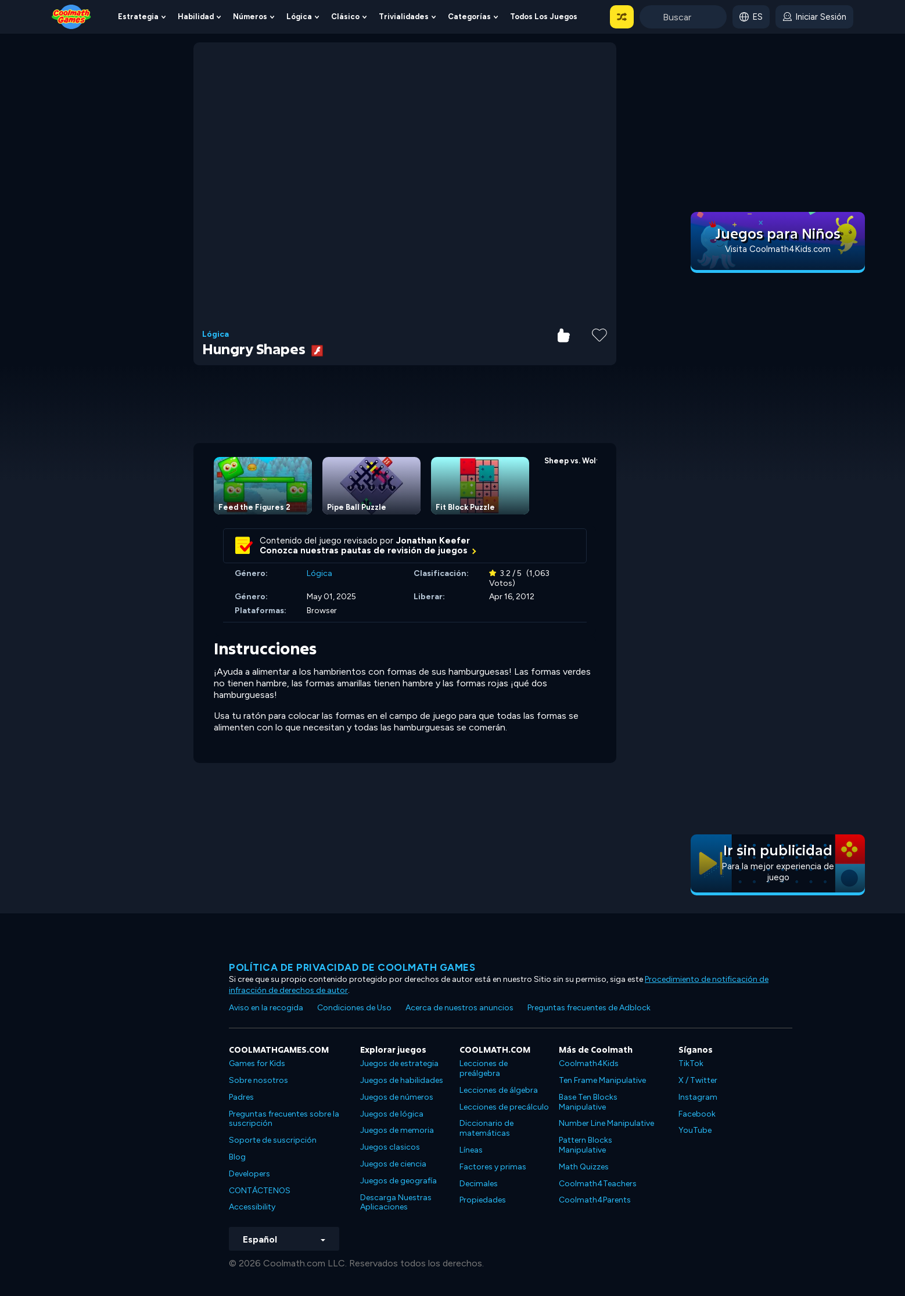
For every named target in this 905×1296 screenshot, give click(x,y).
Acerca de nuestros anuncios (459, 1008)
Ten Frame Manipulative (602, 1080)
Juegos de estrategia (399, 1063)
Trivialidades (404, 16)
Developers (249, 1174)
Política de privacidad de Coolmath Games (352, 967)
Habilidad (196, 16)
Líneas (471, 1150)
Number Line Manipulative (606, 1123)
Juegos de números (396, 1097)
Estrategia (138, 16)
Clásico (345, 16)
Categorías (469, 16)
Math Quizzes (584, 1167)
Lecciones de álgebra (498, 1090)
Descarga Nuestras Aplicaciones (396, 1202)
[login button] (814, 16)
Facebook (697, 1114)
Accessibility (252, 1207)
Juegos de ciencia (393, 1164)
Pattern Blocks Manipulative (585, 1145)
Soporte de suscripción (273, 1140)
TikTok (690, 1063)
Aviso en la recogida (266, 1008)
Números (250, 16)
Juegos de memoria (397, 1130)
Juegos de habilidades (401, 1080)
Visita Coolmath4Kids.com (778, 249)
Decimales (478, 1184)
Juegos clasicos (390, 1147)
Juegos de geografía (398, 1181)
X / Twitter (697, 1080)
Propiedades (482, 1200)
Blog (237, 1157)
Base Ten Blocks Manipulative (588, 1102)
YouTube (695, 1130)
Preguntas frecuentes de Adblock (589, 1008)
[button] (622, 16)
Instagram (697, 1097)
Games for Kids (257, 1063)
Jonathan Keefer (433, 540)
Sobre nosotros (258, 1080)
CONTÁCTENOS (259, 1191)
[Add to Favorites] (599, 334)
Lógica (299, 16)
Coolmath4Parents (595, 1200)
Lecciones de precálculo (504, 1107)
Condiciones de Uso (354, 1008)
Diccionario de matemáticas (486, 1128)
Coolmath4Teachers (598, 1184)
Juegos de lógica (391, 1114)
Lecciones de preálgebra (483, 1068)
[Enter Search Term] (683, 16)
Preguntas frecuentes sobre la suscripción (284, 1119)
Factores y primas (492, 1167)
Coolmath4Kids (589, 1063)
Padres (241, 1097)
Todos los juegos (543, 16)
